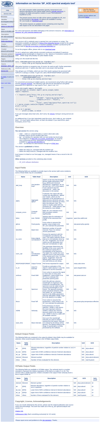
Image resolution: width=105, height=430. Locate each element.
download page (37, 21)
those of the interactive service (49, 43)
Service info (7, 14)
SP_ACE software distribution (29, 170)
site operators (46, 428)
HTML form (55, 152)
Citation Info (19, 419)
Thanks (9, 83)
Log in (2, 87)
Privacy (2, 83)
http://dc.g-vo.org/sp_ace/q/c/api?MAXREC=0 (40, 46)
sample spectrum (57, 11)
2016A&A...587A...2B (7, 66)
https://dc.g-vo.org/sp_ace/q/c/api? (42, 147)
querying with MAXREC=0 (36, 150)
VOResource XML (21, 422)
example (18, 54)
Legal (6, 83)
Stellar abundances (7, 41)
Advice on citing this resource (10, 26)
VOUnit (52, 122)
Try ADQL (4, 77)
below (87, 17)
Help (7, 10)
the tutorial (35, 19)
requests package (26, 85)
